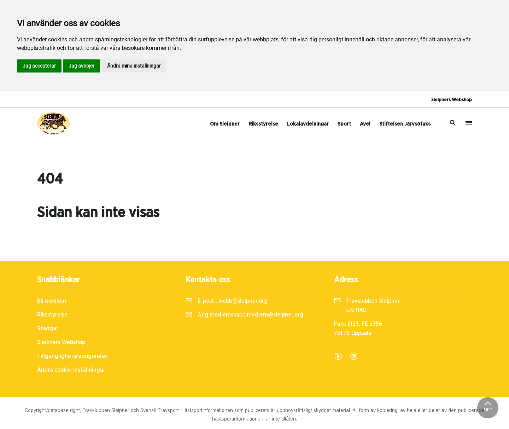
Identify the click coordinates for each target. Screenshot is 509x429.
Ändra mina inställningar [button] (134, 66)
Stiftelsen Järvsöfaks (405, 124)
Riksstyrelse (263, 124)
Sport (344, 124)
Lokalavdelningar (308, 124)
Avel (365, 124)
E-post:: (227, 301)
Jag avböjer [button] (81, 66)
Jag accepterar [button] (39, 66)
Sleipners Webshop (451, 100)
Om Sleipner (225, 124)
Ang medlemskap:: (244, 314)
